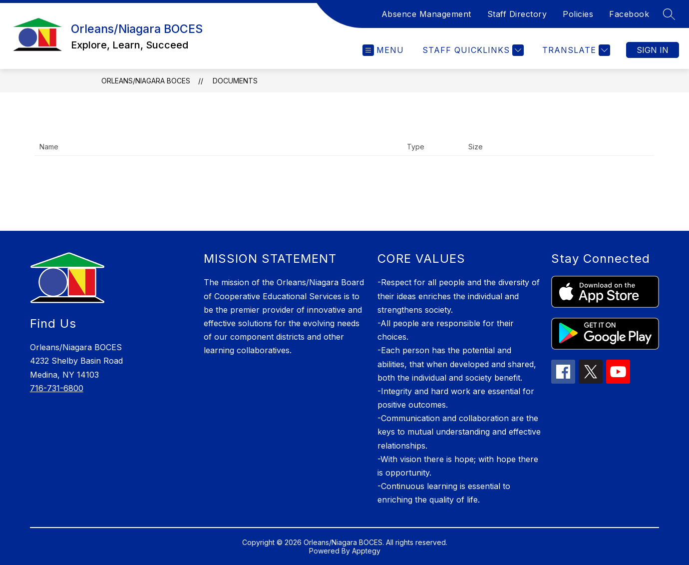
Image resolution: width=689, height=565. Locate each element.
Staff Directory (517, 14)
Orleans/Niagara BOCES (145, 80)
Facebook (629, 14)
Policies (578, 14)
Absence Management (426, 14)
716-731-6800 (56, 388)
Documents (235, 80)
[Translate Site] (575, 50)
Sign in (653, 50)
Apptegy (366, 551)
